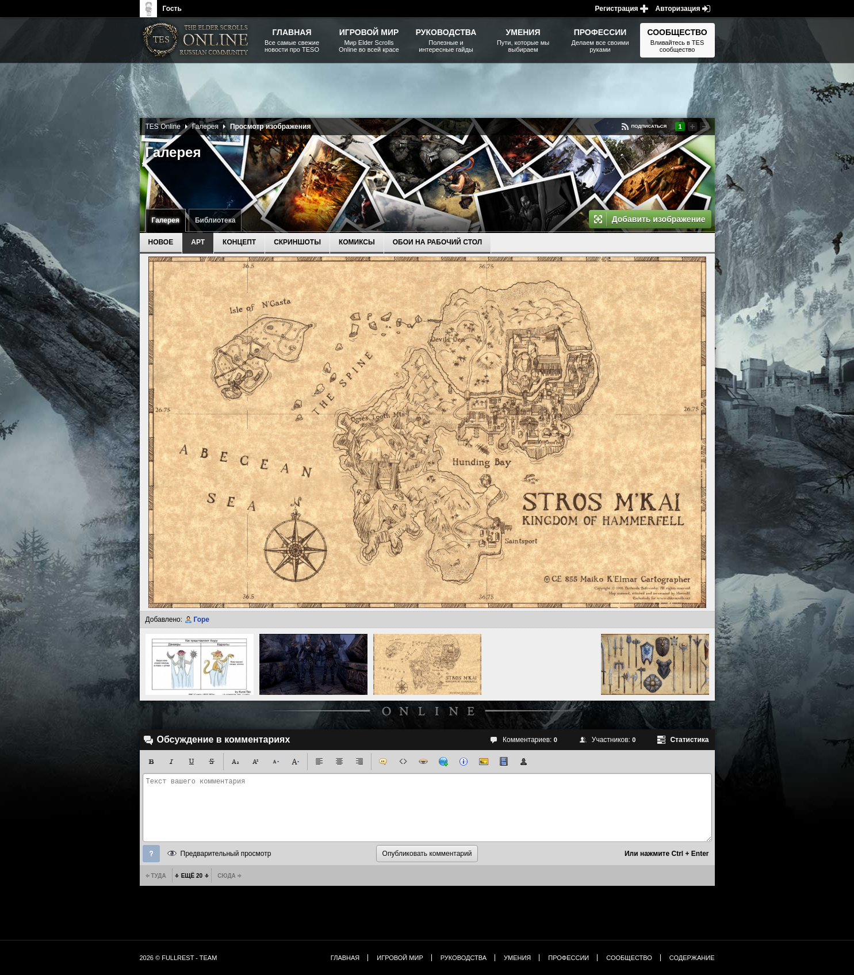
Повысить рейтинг (692, 126)
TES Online (163, 127)
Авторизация (678, 9)
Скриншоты (297, 242)
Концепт (239, 242)
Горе (201, 619)
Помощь (151, 853)
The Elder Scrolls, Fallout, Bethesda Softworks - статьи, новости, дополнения (197, 40)
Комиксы (357, 242)
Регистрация (616, 9)
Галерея (165, 220)
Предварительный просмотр (226, 854)
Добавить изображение (659, 219)
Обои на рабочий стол (437, 242)
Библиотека (215, 220)
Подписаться (649, 126)
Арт (198, 242)
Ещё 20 (191, 876)
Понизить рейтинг (704, 126)
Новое (161, 242)
